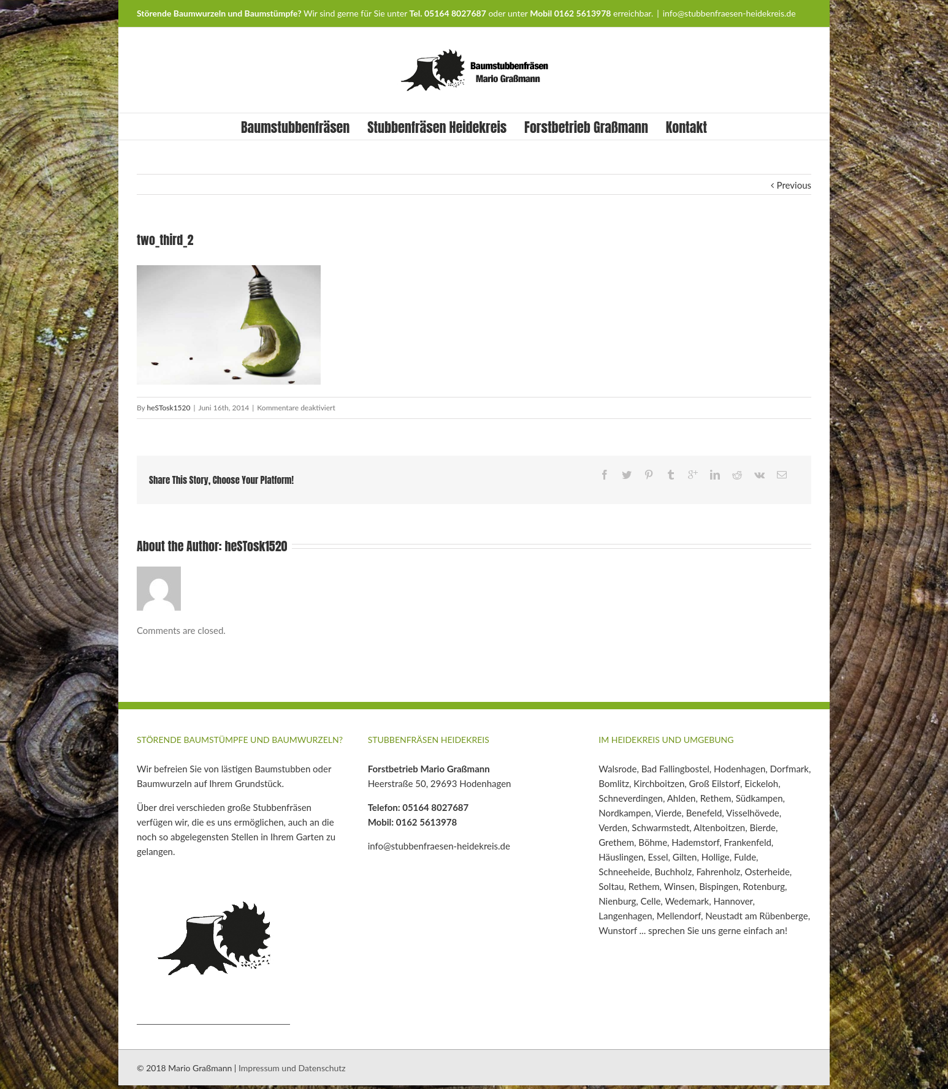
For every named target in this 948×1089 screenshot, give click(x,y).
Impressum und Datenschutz (292, 1068)
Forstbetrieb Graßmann (586, 127)
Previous (794, 184)
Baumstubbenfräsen (295, 127)
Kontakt (686, 127)
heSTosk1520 (169, 407)
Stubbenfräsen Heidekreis (436, 127)
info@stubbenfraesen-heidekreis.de (729, 13)
